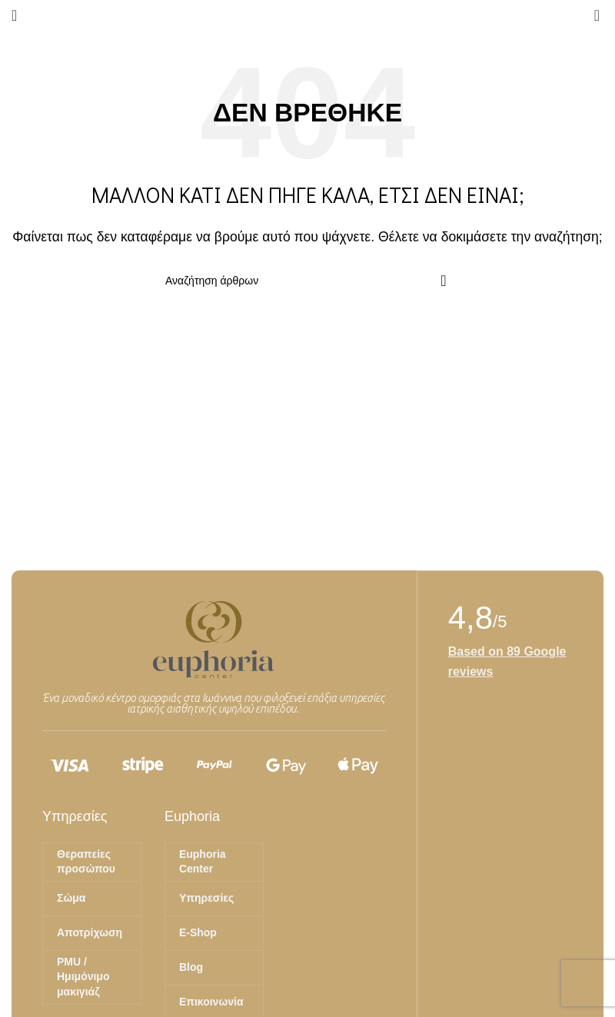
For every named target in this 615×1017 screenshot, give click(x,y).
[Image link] (213, 638)
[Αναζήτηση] (307, 280)
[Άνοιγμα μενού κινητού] (14, 15)
